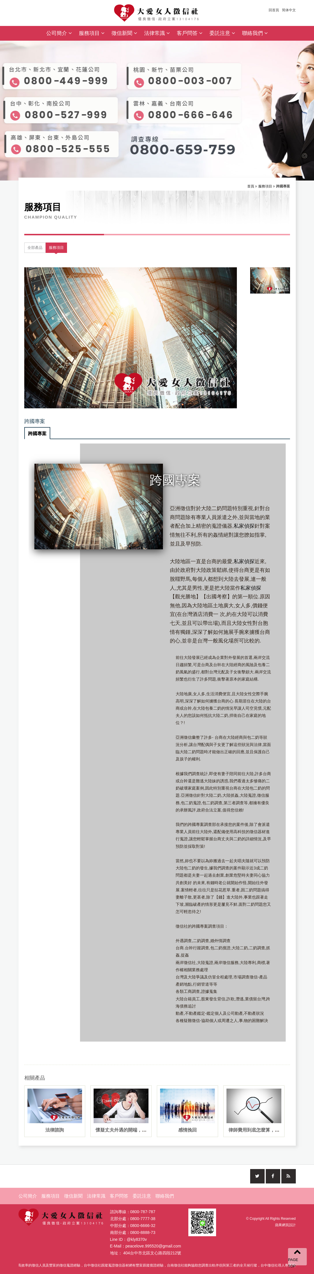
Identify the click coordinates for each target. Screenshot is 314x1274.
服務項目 (92, 33)
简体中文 (289, 10)
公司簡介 (59, 33)
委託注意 (222, 33)
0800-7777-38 (142, 1220)
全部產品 (34, 247)
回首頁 (274, 10)
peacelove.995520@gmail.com (153, 1247)
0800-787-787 (142, 1213)
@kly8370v (137, 1241)
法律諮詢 (54, 1130)
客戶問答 (189, 33)
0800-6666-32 (142, 1227)
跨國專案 (37, 433)
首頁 (250, 186)
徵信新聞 (124, 33)
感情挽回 (187, 1130)
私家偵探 (244, 526)
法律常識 (157, 33)
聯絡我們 (255, 33)
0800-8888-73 (142, 1234)
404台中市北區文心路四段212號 (152, 1254)
